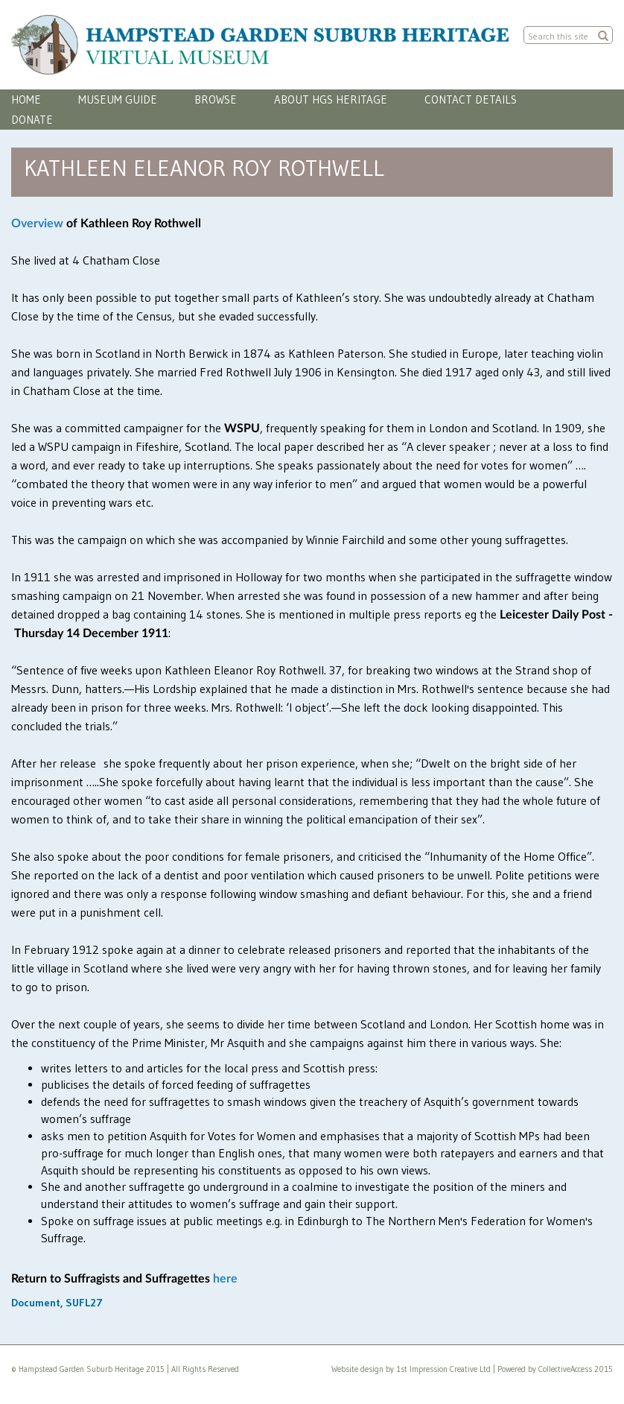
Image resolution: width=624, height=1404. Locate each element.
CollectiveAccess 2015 (575, 1369)
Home (26, 99)
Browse (215, 99)
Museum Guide (117, 99)
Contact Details (470, 99)
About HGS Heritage (330, 99)
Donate (32, 120)
